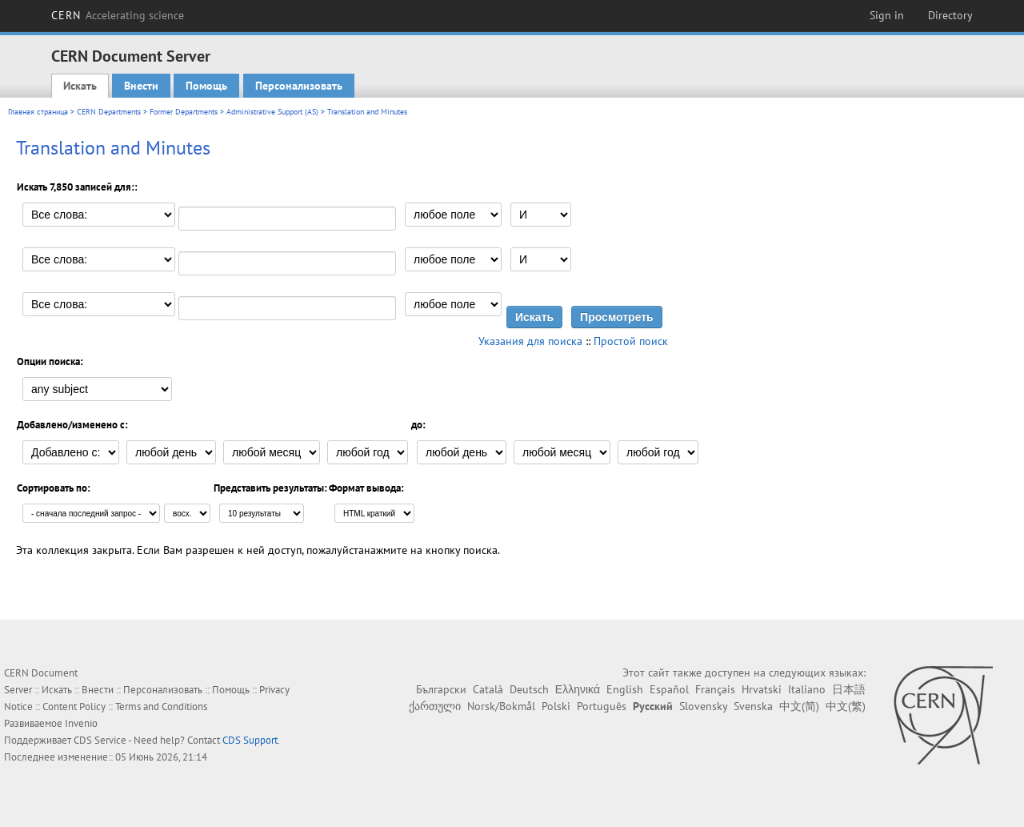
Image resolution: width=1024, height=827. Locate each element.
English (624, 689)
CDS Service (100, 740)
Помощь (206, 85)
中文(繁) (846, 706)
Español (669, 689)
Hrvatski (762, 689)
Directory (950, 15)
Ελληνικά (577, 689)
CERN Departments (109, 111)
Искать (80, 85)
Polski (556, 706)
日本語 (849, 689)
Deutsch (529, 689)
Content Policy (74, 706)
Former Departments (184, 111)
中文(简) (799, 706)
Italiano (807, 689)
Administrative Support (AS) (272, 111)
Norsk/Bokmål (501, 706)
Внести (141, 85)
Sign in (887, 15)
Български (441, 689)
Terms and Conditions (161, 706)
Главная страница (38, 111)
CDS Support (250, 740)
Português (601, 706)
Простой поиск (631, 341)
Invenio (81, 723)
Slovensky (703, 706)
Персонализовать (298, 85)
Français (715, 689)
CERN (117, 15)
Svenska (753, 706)
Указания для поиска (530, 341)
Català (488, 689)
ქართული (435, 706)
